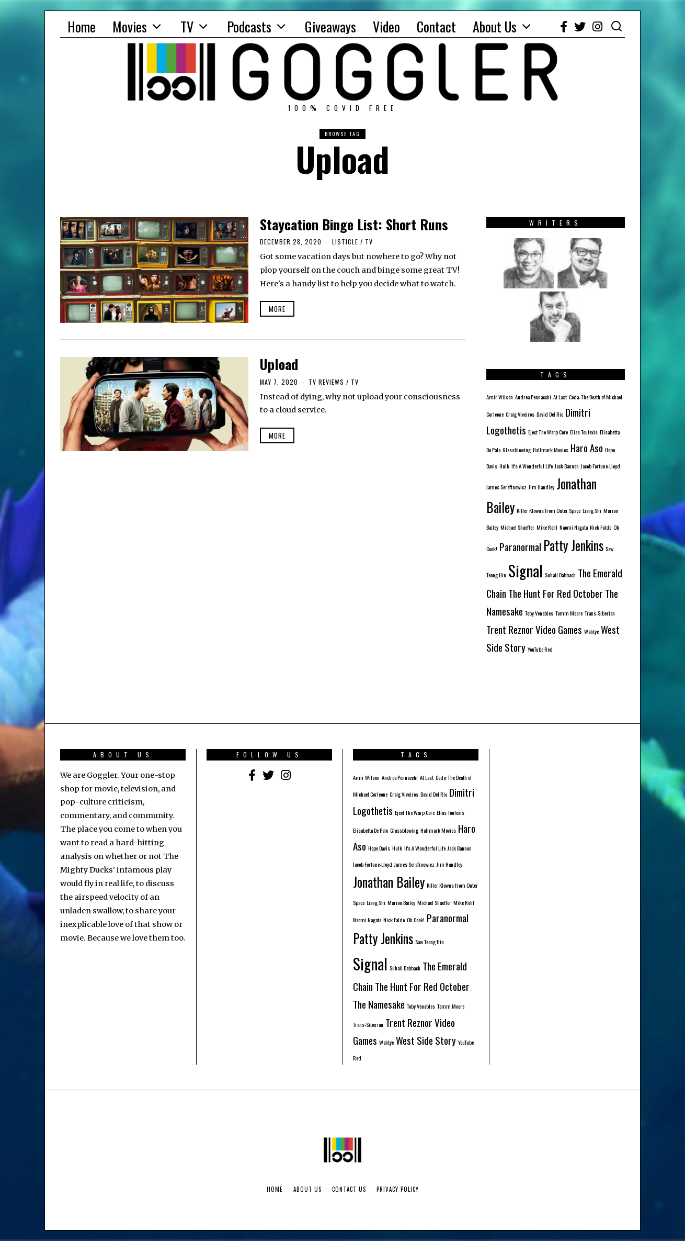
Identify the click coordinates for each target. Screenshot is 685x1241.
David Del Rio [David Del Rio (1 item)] (549, 414)
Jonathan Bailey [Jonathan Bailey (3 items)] (389, 882)
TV (186, 26)
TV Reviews (326, 381)
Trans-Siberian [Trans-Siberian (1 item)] (600, 613)
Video (386, 26)
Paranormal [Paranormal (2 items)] (520, 546)
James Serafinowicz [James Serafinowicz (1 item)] (506, 487)
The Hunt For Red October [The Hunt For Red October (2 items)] (555, 593)
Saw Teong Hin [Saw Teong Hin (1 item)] (429, 941)
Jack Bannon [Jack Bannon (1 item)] (567, 466)
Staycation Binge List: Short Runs (354, 224)
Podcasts (249, 26)
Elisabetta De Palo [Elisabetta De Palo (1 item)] (370, 830)
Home (81, 26)
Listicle (345, 241)
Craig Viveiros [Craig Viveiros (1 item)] (520, 414)
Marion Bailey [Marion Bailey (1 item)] (401, 902)
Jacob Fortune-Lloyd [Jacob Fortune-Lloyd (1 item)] (600, 466)
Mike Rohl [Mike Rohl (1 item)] (546, 527)
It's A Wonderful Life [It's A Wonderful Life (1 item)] (532, 466)
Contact (436, 26)
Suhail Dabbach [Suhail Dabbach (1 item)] (560, 575)
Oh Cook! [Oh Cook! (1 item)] (416, 919)
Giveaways (330, 26)
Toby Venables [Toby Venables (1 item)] (539, 613)
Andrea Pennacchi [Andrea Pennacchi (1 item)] (533, 397)
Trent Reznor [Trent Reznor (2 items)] (509, 629)
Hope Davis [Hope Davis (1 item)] (379, 848)
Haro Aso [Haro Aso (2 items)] (586, 447)
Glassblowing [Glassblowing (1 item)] (517, 449)
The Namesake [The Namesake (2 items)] (379, 1004)
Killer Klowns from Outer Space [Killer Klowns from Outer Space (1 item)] (548, 510)
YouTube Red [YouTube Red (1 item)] (540, 649)
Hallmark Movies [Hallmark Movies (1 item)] (550, 449)
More (277, 309)
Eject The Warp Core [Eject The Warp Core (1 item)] (548, 432)
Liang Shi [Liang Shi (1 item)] (592, 510)
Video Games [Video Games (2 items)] (558, 629)
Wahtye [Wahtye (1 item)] (591, 631)
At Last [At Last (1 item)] (560, 397)
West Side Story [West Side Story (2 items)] (426, 1040)
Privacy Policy (397, 1189)
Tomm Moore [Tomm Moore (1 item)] (569, 613)
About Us (495, 26)
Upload (279, 364)
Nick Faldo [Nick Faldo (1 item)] (600, 527)
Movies (129, 26)
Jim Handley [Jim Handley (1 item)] (541, 487)
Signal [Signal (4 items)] (525, 570)
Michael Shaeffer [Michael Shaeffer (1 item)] (517, 527)
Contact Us (349, 1189)
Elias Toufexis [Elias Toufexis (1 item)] (584, 432)
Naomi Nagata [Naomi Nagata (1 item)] (574, 527)
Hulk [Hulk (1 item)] (504, 466)
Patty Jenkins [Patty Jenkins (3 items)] (573, 545)
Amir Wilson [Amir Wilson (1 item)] (499, 397)
